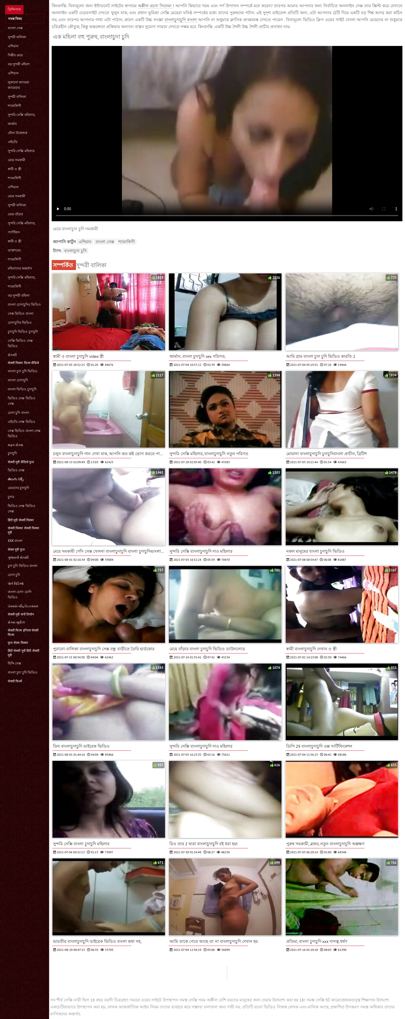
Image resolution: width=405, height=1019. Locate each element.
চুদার (11, 497)
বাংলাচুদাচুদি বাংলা (181, 19)
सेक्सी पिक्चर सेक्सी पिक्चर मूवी (23, 530)
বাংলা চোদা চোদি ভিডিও (20, 594)
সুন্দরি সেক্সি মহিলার (21, 151)
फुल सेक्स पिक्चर (18, 643)
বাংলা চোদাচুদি (18, 380)
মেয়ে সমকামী (16, 160)
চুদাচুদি (12, 453)
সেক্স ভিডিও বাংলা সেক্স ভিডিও (24, 433)
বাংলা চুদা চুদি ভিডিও (22, 371)
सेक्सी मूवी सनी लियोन (21, 614)
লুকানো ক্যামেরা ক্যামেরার (18, 85)
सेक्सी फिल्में (15, 681)
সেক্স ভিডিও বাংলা (21, 313)
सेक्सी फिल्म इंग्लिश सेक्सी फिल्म (23, 632)
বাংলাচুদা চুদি (75, 250)
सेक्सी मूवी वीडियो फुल (21, 462)
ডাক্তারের (14, 250)
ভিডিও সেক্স (16, 470)
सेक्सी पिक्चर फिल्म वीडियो (23, 363)
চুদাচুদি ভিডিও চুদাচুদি (23, 331)
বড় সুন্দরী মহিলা (19, 64)
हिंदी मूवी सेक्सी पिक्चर (21, 520)
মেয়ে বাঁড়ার (15, 214)
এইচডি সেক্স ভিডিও (21, 422)
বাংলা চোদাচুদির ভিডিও (24, 304)
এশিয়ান (13, 46)
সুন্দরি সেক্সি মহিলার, (21, 115)
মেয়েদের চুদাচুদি (18, 488)
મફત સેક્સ (15, 445)
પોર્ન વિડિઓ (16, 583)
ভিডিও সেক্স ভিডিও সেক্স (21, 401)
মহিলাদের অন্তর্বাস (20, 268)
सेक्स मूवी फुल (16, 549)
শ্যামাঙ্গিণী (14, 106)
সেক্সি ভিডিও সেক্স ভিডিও (20, 343)
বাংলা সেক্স (15, 28)
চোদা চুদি (14, 575)
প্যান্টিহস (14, 232)
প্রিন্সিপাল (14, 9)
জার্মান (12, 124)
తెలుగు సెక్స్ (16, 479)
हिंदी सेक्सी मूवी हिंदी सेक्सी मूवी (23, 653)
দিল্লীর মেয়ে (15, 55)
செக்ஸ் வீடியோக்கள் (23, 606)
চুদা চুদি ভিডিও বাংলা (22, 566)
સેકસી (12, 355)
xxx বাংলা (15, 541)
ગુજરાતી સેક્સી (18, 557)
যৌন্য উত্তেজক (17, 133)
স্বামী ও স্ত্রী (14, 169)
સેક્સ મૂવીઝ (16, 622)
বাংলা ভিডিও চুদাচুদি (22, 389)
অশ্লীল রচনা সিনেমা (155, 5)
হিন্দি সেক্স (14, 663)
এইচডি (13, 142)
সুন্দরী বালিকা (17, 37)
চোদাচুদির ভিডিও (20, 322)
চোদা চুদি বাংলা (18, 412)
